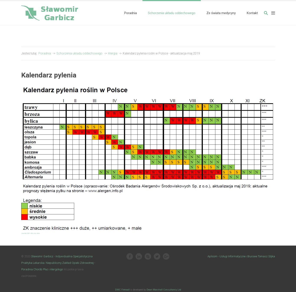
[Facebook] (129, 256)
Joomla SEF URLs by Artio (30, 233)
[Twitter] (157, 256)
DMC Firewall (122, 289)
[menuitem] (130, 13)
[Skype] (148, 256)
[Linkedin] (139, 256)
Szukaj (266, 13)
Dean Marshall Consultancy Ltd (164, 289)
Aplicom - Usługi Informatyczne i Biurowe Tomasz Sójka (241, 256)
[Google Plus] (166, 256)
